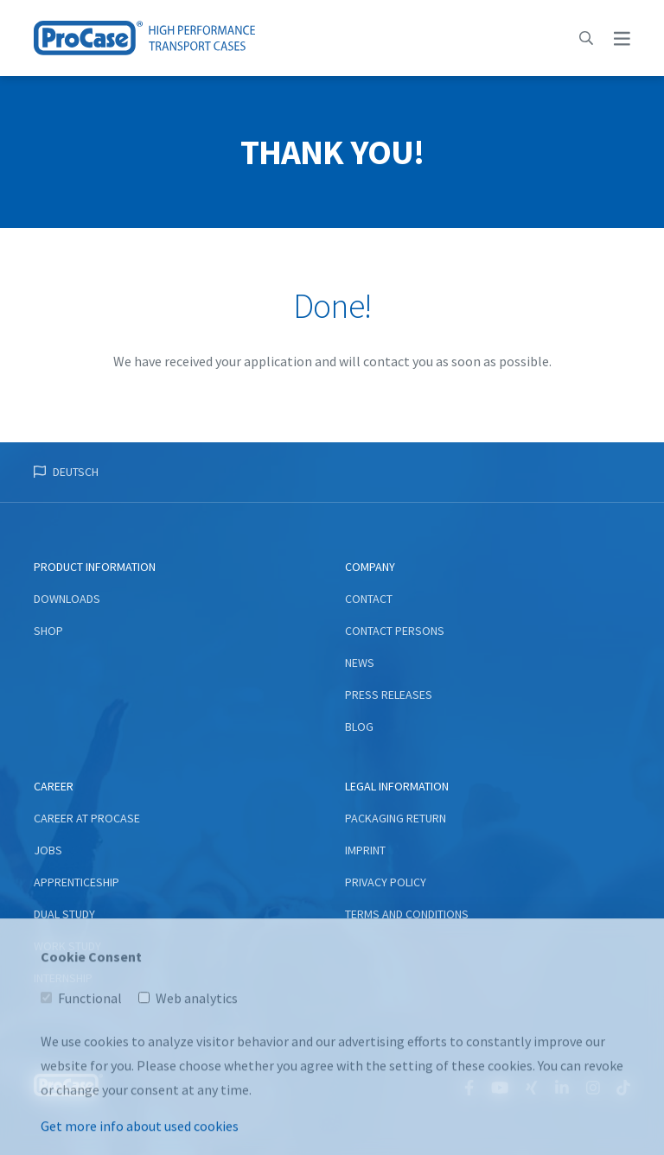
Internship (63, 978)
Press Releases (388, 694)
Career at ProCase (87, 818)
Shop (48, 630)
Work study (67, 946)
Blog (359, 726)
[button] (586, 38)
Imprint (365, 850)
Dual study (64, 914)
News (359, 662)
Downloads (67, 598)
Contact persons (394, 630)
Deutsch (76, 471)
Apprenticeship (76, 882)
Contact (369, 598)
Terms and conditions (407, 914)
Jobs (48, 850)
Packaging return (395, 818)
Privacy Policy (385, 882)
